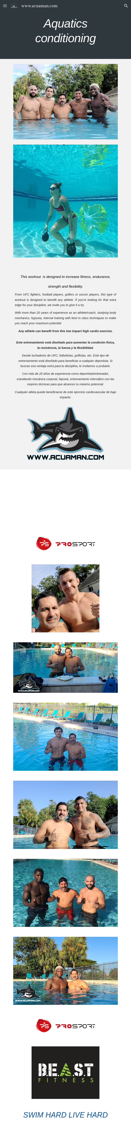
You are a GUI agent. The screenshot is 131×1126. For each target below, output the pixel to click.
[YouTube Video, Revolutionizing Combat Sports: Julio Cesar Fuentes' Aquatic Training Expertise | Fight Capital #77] (65, 498)
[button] (5, 5)
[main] (65, 29)
